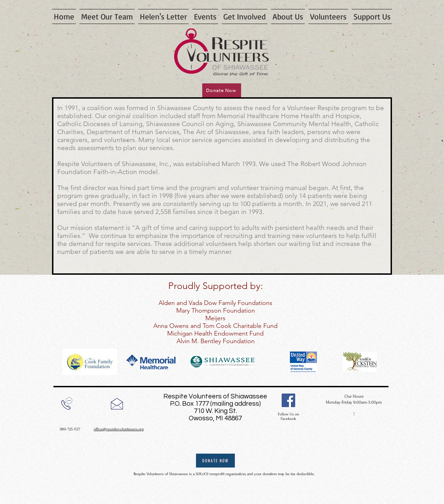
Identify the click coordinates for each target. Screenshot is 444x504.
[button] (205, 16)
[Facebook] (288, 400)
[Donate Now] (221, 90)
